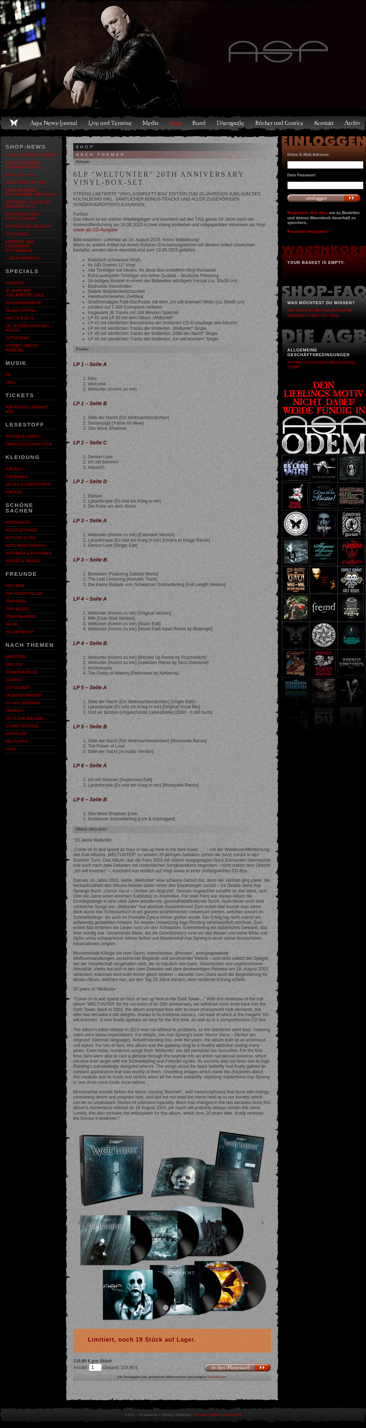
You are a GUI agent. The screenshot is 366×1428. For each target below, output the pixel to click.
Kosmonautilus (21, 672)
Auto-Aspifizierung (25, 546)
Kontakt (324, 123)
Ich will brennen (22, 703)
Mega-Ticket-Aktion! (25, 182)
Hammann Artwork (206, 1415)
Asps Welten (183, 55)
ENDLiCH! (14, 665)
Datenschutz (232, 1415)
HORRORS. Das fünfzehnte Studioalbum (19, 246)
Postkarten (17, 523)
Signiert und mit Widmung (22, 348)
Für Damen (16, 477)
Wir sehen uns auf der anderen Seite (28, 204)
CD (8, 375)
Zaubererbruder (23, 695)
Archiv (352, 123)
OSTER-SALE (17, 234)
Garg (10, 749)
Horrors (14, 283)
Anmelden (324, 198)
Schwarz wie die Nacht (29, 226)
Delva (11, 624)
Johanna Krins (20, 617)
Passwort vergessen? (308, 231)
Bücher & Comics (22, 437)
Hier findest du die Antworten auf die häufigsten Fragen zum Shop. (319, 312)
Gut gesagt (17, 688)
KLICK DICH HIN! (19, 175)
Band (199, 123)
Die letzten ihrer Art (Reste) (27, 328)
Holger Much (19, 632)
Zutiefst (14, 680)
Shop (176, 123)
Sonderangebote (23, 303)
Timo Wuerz (17, 609)
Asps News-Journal (54, 123)
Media (151, 123)
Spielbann (15, 601)
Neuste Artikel (20, 311)
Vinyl (10, 382)
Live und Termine (110, 123)
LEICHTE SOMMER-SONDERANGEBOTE (23, 165)
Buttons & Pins (20, 538)
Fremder (14, 711)
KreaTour (15, 657)
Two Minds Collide (24, 594)
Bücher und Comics (279, 123)
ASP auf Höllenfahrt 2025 (26, 409)
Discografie (231, 123)
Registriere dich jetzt (307, 212)
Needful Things (21, 530)
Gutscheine (17, 338)
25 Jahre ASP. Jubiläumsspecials (24, 293)
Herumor (15, 586)
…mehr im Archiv (22, 258)
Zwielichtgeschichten (28, 444)
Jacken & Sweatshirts (28, 484)
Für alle (14, 469)
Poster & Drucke (23, 561)
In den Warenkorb (237, 1367)
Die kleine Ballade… (26, 718)
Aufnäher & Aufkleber (28, 553)
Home (13, 123)
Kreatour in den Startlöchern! (22, 216)
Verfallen (16, 734)
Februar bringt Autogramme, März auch (30, 192)
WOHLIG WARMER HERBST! (30, 155)
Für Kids (14, 492)
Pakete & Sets (19, 318)
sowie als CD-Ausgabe (95, 229)
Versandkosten (217, 1377)
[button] (88, 1224)
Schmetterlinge (22, 726)
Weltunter (16, 741)
